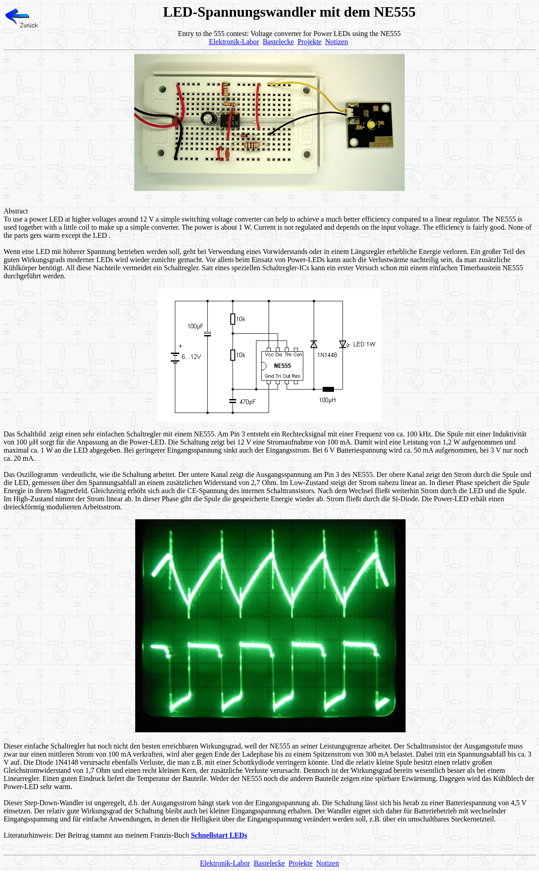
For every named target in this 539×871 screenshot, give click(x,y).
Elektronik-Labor (234, 41)
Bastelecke (278, 41)
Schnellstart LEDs (219, 835)
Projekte (309, 41)
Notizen (336, 41)
